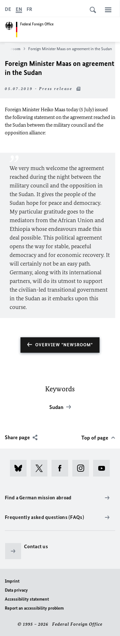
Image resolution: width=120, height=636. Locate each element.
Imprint (12, 581)
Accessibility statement (27, 599)
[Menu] (108, 10)
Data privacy (16, 590)
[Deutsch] (8, 9)
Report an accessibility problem (34, 608)
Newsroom (13, 49)
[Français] (29, 9)
